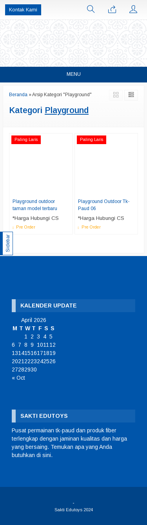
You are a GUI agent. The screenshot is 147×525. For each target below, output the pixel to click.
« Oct (18, 378)
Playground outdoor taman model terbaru (35, 205)
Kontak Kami (23, 10)
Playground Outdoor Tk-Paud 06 (103, 205)
